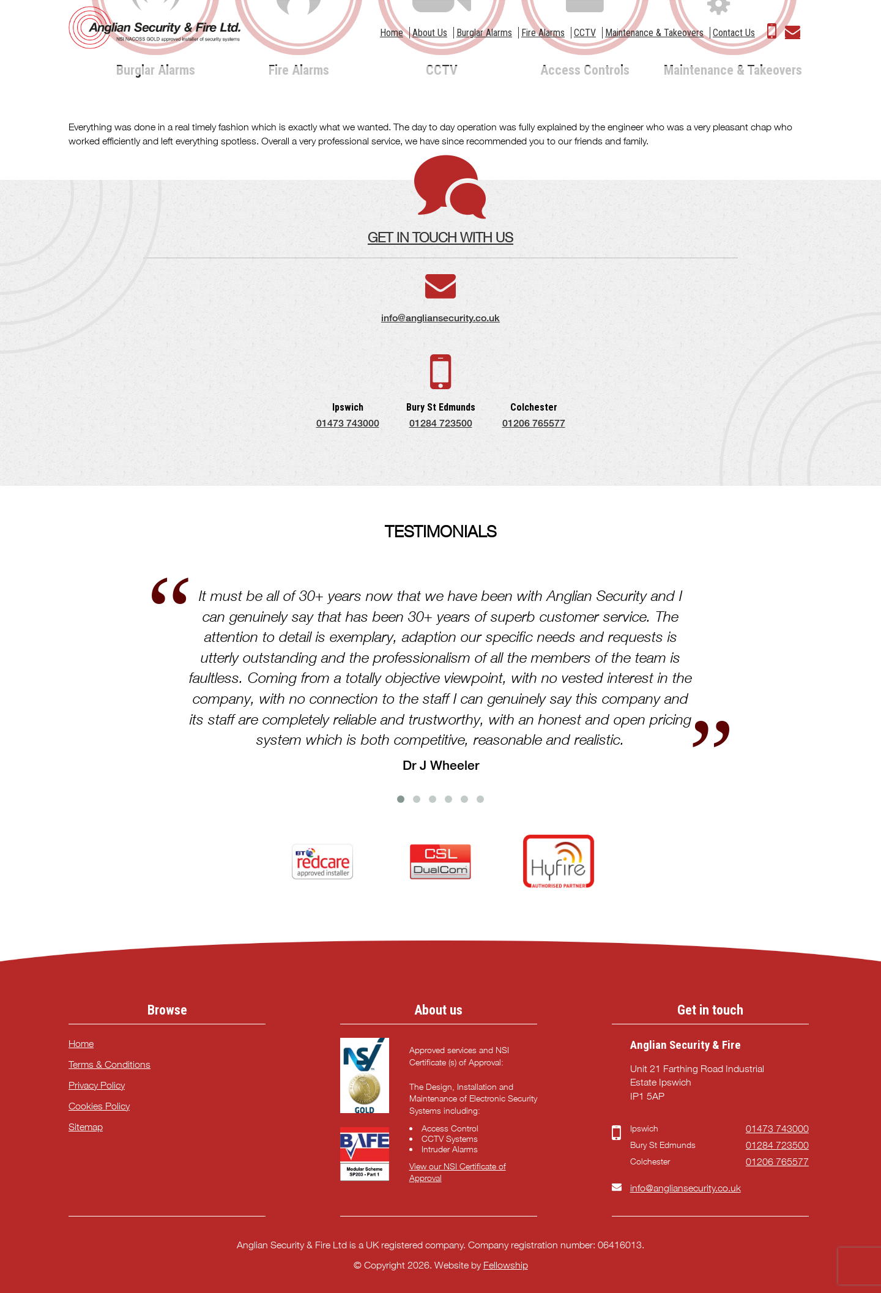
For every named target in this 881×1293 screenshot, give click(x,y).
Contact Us (734, 33)
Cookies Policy (99, 1106)
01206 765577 (533, 423)
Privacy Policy (97, 1085)
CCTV (585, 33)
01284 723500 (440, 423)
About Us (429, 33)
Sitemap (86, 1127)
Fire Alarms (543, 33)
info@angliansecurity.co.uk (440, 318)
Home (391, 33)
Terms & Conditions (110, 1064)
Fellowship (505, 1265)
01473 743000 (347, 423)
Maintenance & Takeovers (654, 33)
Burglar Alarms (484, 33)
